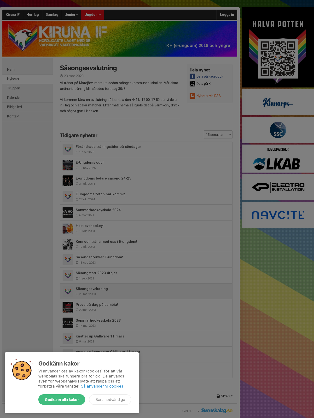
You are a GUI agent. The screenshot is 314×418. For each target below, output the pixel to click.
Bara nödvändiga (110, 399)
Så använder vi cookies (102, 386)
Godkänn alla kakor (62, 399)
